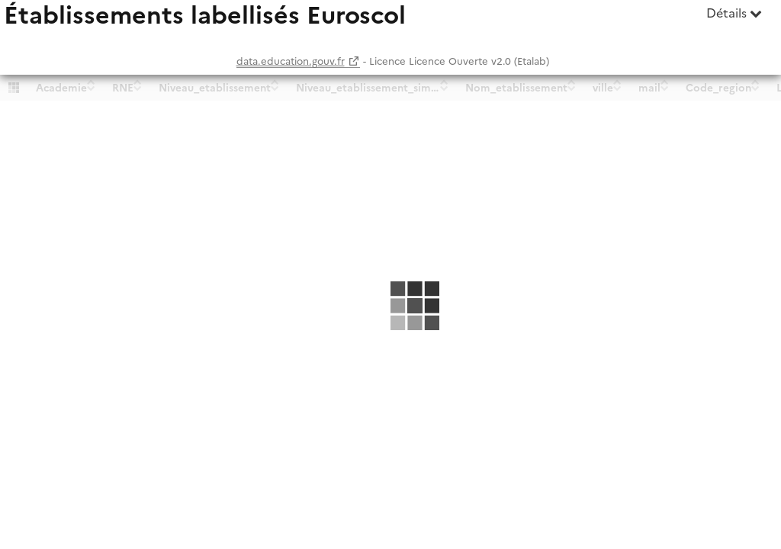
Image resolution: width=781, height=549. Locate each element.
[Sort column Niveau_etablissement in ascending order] (275, 82)
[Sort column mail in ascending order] (664, 82)
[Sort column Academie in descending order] (91, 88)
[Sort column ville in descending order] (617, 88)
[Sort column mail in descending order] (664, 88)
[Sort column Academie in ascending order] (91, 82)
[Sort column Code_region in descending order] (755, 88)
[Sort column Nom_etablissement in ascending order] (571, 82)
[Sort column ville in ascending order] (617, 82)
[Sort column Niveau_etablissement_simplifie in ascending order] (444, 82)
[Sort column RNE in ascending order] (137, 82)
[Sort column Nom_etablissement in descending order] (571, 88)
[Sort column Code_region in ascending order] (755, 82)
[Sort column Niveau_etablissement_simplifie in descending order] (444, 88)
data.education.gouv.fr (290, 61)
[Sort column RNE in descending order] (137, 88)
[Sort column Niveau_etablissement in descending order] (275, 88)
